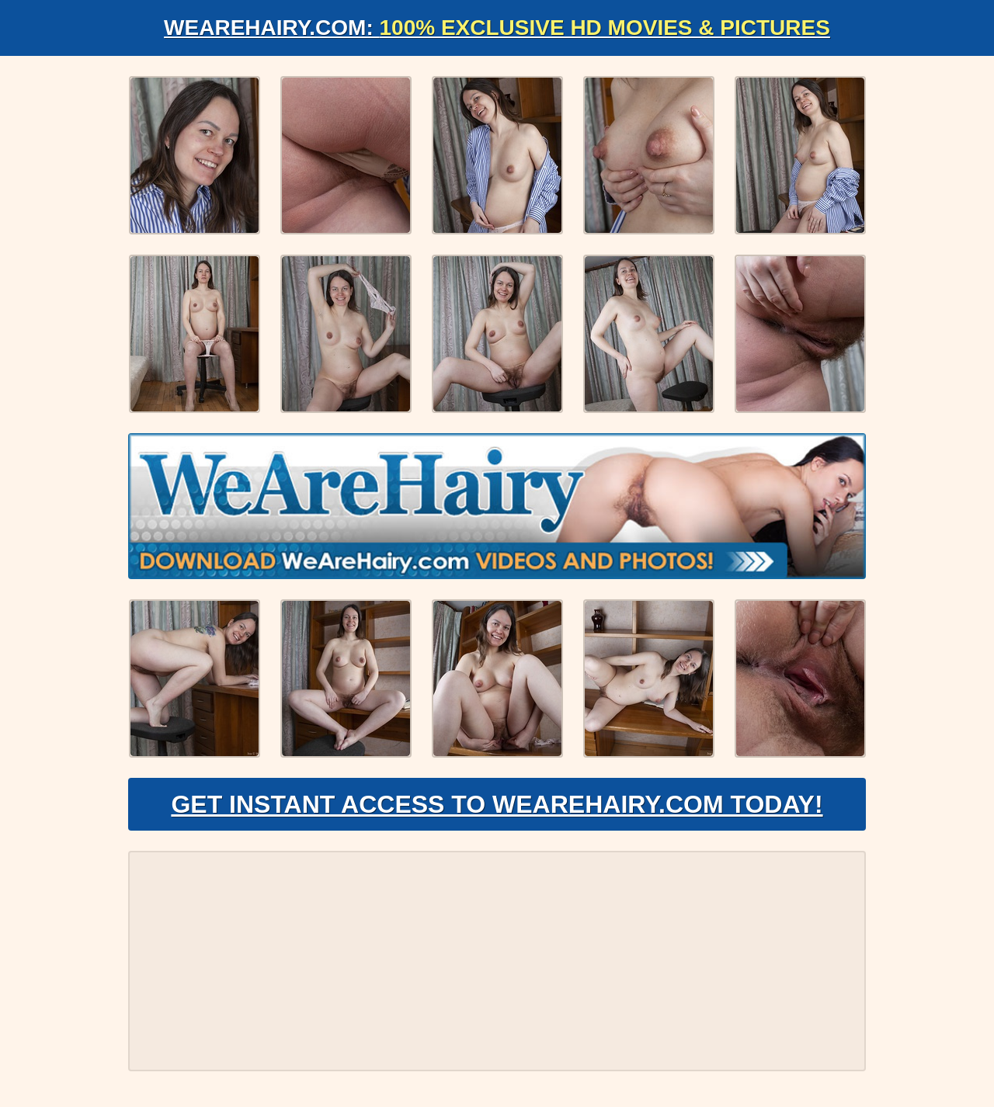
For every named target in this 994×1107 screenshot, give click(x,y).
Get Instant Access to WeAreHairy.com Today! (496, 804)
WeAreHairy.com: (497, 28)
